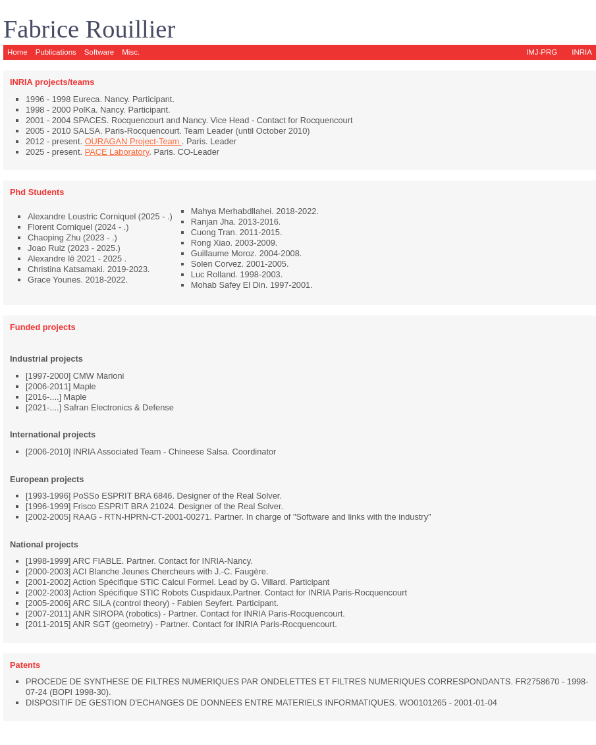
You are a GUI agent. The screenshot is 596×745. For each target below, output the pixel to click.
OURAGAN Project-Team (133, 141)
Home (17, 52)
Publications (56, 52)
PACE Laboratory (117, 152)
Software (99, 52)
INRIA (582, 52)
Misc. (131, 52)
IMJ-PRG (541, 52)
